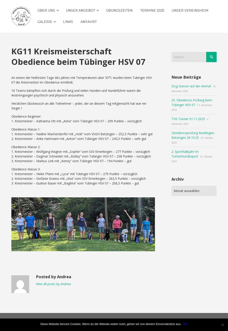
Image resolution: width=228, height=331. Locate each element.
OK (185, 324)
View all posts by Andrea (53, 284)
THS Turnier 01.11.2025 (188, 119)
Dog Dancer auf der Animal (191, 86)
